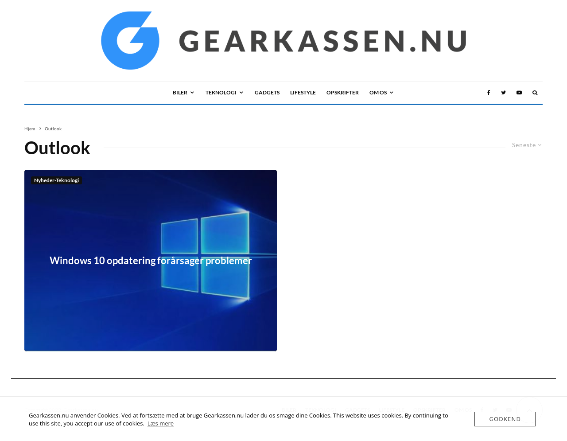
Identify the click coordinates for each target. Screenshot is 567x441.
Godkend (505, 419)
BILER (180, 92)
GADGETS (267, 92)
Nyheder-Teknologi (56, 180)
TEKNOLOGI (221, 92)
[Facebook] (489, 93)
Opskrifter (342, 92)
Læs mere (161, 423)
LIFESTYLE (303, 92)
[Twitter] (503, 93)
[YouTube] (519, 93)
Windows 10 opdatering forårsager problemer (151, 260)
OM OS (378, 92)
